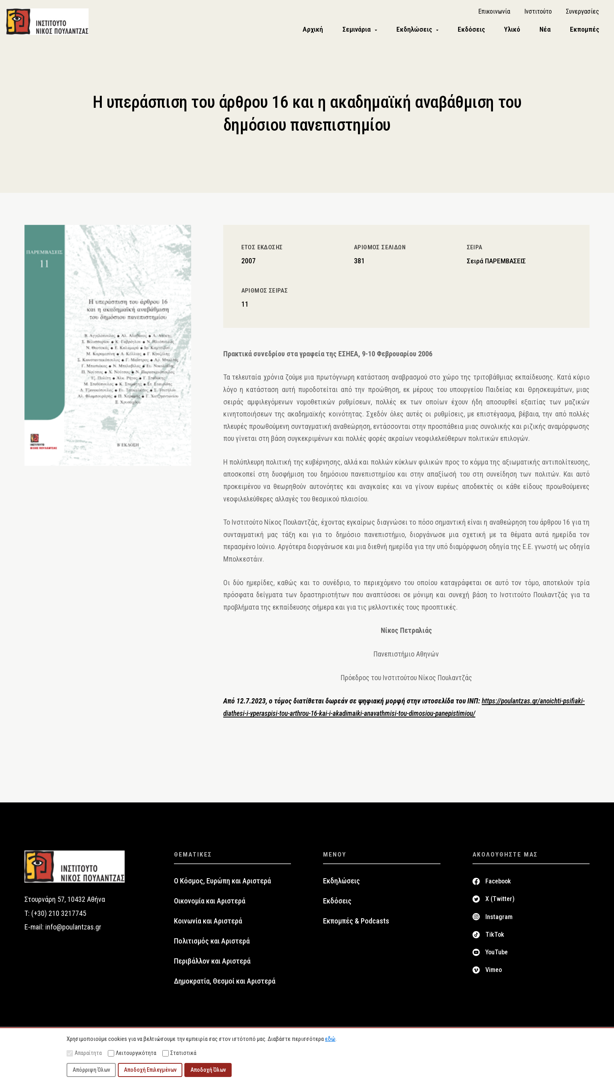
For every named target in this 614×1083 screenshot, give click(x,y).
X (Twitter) (500, 900)
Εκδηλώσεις (341, 882)
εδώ (330, 1039)
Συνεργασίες (582, 12)
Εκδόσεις (337, 902)
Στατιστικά (179, 1053)
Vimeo (493, 971)
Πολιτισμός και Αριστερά (212, 942)
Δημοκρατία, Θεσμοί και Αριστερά (224, 982)
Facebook (498, 883)
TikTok (494, 936)
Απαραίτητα (84, 1053)
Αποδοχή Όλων (208, 1070)
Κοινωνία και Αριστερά (208, 922)
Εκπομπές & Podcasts (356, 922)
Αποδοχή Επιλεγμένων (150, 1070)
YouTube (496, 954)
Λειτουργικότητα (132, 1053)
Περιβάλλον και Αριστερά (212, 962)
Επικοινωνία (494, 12)
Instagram (499, 918)
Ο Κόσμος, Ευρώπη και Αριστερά (222, 882)
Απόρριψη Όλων (91, 1070)
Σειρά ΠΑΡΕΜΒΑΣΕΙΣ (496, 263)
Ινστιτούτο (538, 12)
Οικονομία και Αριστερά (209, 902)
